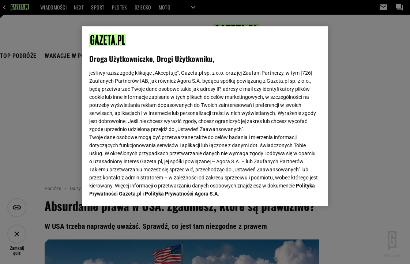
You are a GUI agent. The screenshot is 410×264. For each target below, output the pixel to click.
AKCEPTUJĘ (296, 191)
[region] (205, 116)
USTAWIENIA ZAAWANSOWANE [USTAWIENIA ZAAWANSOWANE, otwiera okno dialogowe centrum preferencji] (137, 191)
